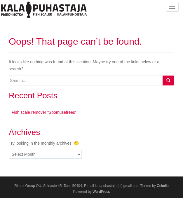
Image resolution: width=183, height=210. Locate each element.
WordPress (101, 192)
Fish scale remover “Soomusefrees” (44, 112)
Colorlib (163, 186)
